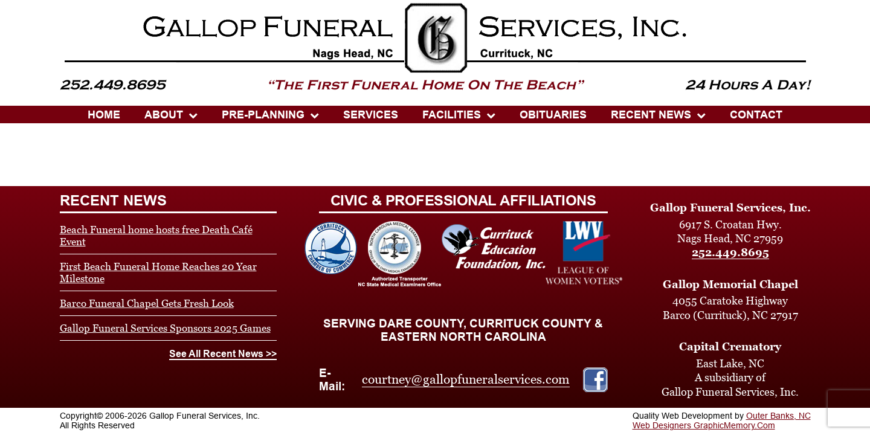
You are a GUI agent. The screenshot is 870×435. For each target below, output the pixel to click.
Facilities (451, 115)
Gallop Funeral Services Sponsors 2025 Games (165, 328)
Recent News (651, 115)
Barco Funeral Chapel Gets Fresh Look (147, 303)
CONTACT (756, 115)
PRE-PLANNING (263, 115)
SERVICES (370, 115)
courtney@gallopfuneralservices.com (466, 379)
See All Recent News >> (223, 354)
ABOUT (163, 115)
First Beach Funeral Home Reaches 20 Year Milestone (158, 272)
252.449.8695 (730, 252)
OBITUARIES (553, 115)
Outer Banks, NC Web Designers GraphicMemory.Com (722, 420)
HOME (104, 115)
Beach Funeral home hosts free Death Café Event (156, 236)
